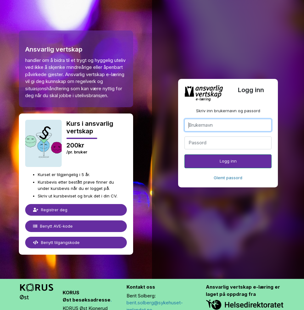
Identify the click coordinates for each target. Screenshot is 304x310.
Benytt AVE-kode (53, 226)
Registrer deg (50, 209)
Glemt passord (228, 177)
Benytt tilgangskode (56, 242)
